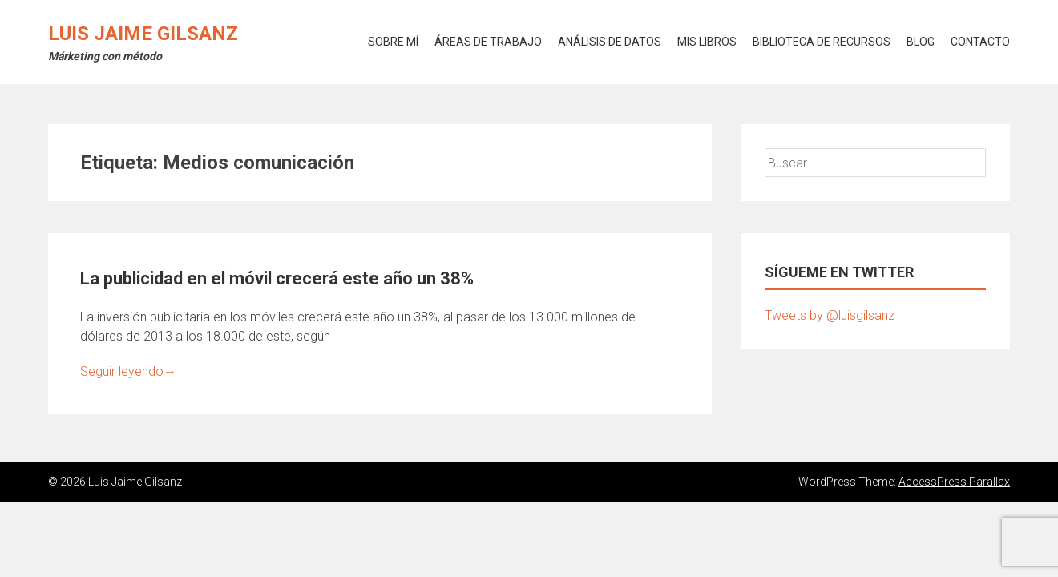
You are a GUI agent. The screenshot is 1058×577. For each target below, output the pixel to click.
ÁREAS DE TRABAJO (488, 41)
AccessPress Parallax (954, 481)
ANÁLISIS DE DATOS (609, 41)
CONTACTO (980, 41)
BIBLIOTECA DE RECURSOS (821, 41)
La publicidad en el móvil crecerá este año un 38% (277, 278)
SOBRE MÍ (393, 41)
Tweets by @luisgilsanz (829, 315)
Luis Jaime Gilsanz (143, 33)
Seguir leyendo (128, 371)
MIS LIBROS (707, 41)
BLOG (921, 41)
